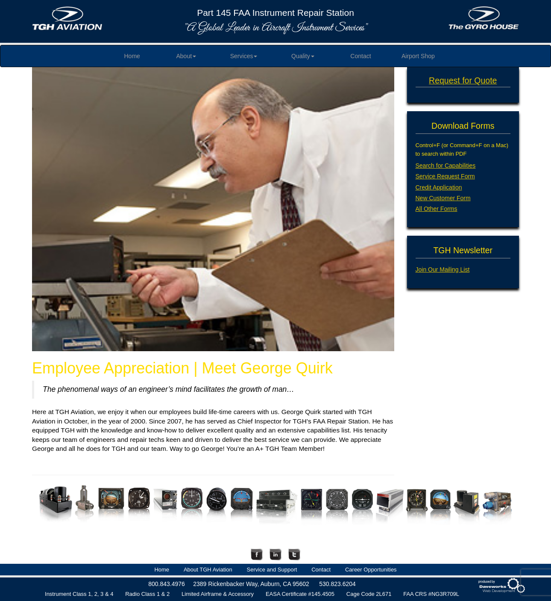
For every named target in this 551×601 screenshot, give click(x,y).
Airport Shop (418, 56)
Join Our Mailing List (443, 269)
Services (244, 56)
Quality (302, 56)
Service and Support (272, 569)
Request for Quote (463, 80)
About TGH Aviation (208, 569)
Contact (360, 56)
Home (132, 56)
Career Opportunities (371, 569)
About (186, 56)
